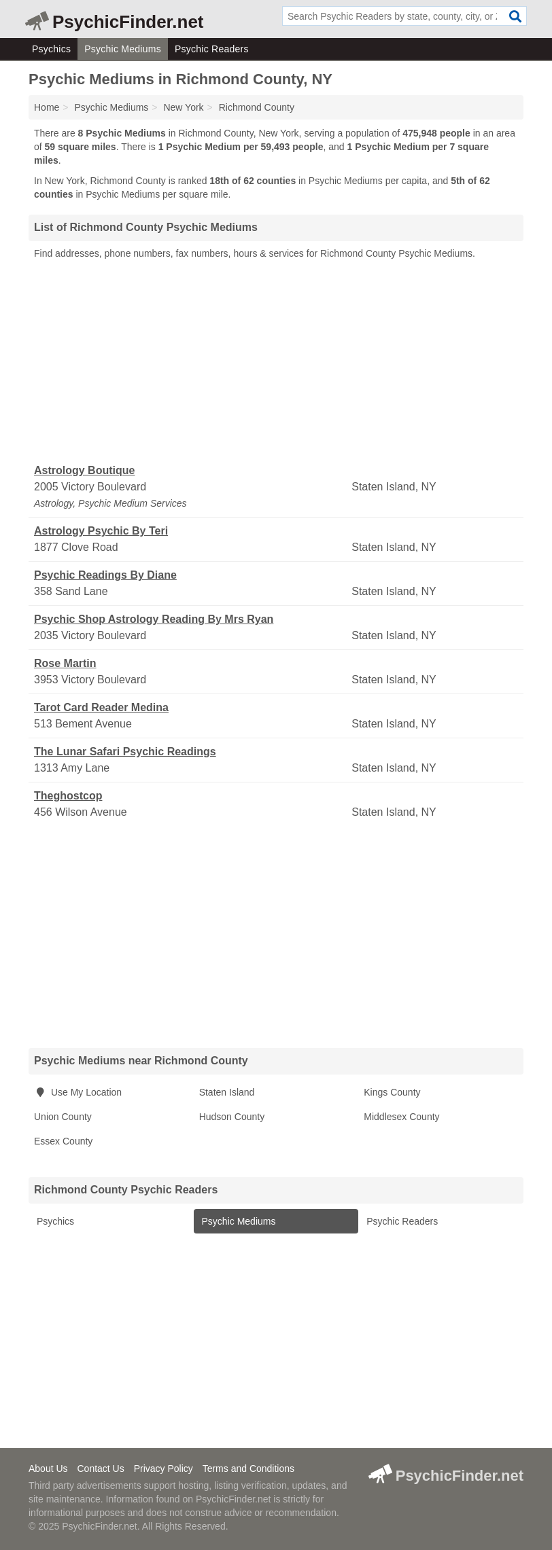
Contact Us (100, 1468)
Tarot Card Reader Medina (101, 707)
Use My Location (78, 1092)
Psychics (51, 48)
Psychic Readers (212, 48)
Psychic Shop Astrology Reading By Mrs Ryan (153, 619)
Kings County (392, 1092)
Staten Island (227, 1092)
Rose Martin (65, 663)
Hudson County (232, 1116)
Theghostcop (68, 795)
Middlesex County (401, 1116)
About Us (48, 1468)
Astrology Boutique (84, 470)
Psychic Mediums (122, 48)
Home (46, 107)
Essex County (63, 1141)
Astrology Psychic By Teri (101, 531)
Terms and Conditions (248, 1468)
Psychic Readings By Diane (105, 575)
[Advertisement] (276, 362)
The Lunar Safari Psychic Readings (125, 751)
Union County (63, 1116)
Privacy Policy (163, 1468)
